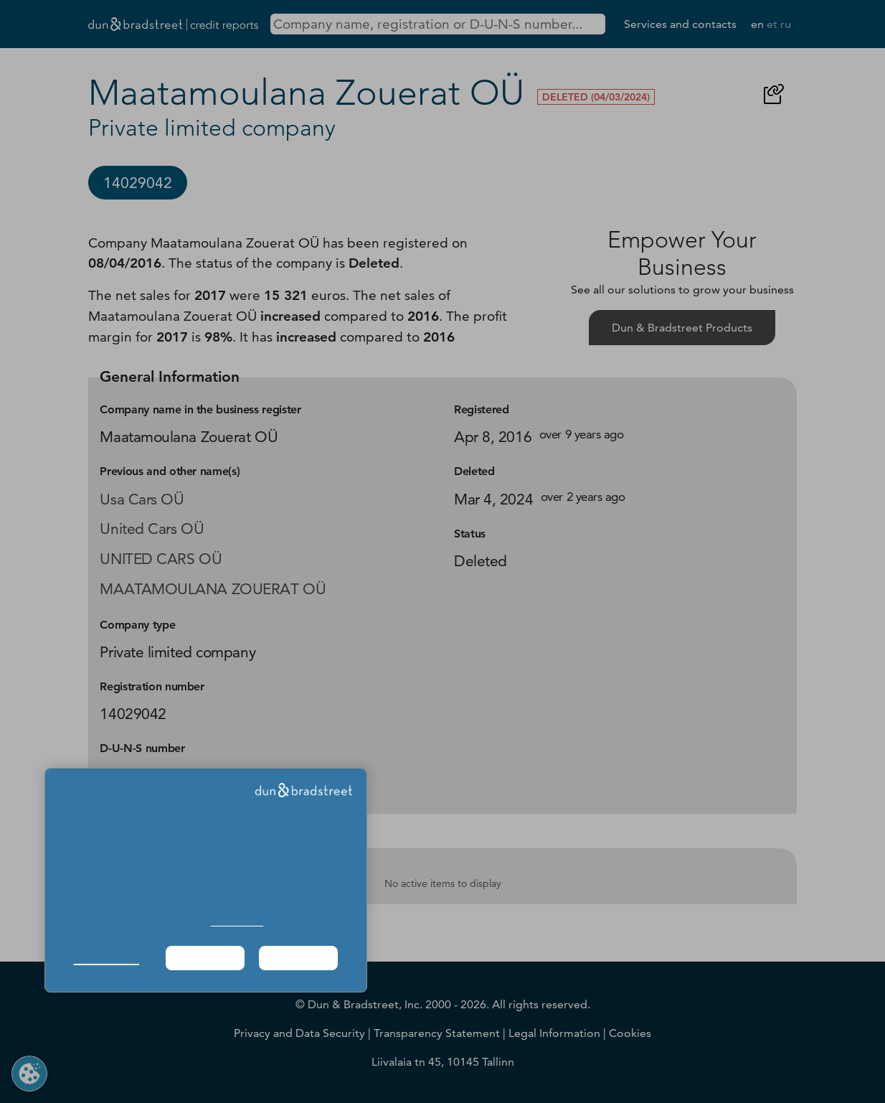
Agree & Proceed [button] (298, 957)
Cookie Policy (237, 921)
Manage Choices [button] (106, 957)
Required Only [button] (205, 957)
